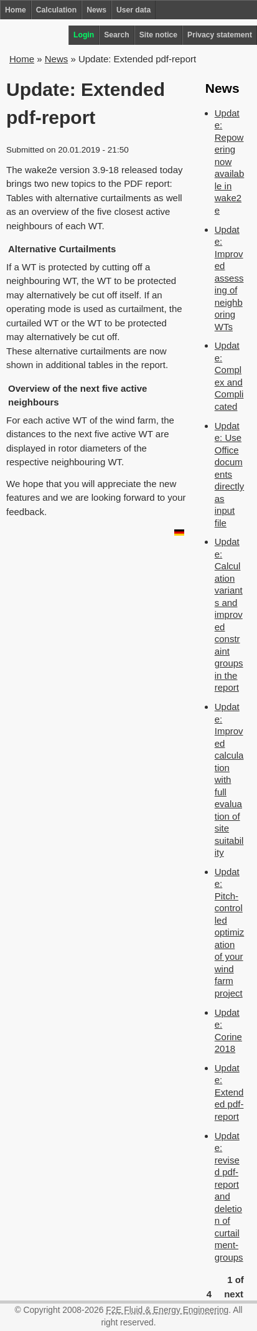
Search (116, 35)
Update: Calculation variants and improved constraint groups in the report (229, 614)
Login (83, 35)
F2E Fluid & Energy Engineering (167, 1310)
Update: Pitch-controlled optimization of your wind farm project (230, 932)
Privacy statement (219, 35)
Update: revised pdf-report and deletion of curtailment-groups (229, 1196)
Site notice (158, 35)
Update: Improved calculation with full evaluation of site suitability (229, 779)
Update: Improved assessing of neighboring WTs (229, 278)
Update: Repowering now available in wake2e (230, 162)
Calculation (56, 10)
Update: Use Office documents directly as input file (230, 474)
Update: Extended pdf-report (229, 1092)
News (96, 10)
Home (15, 10)
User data (133, 10)
